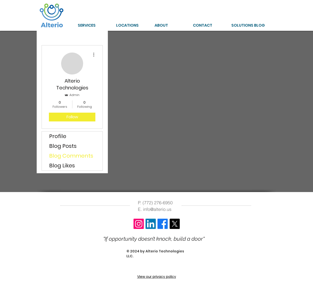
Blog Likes (62, 165)
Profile (57, 136)
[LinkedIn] (150, 224)
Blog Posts (63, 146)
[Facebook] (162, 224)
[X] (174, 224)
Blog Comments (71, 156)
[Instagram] (139, 224)
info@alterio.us (157, 209)
